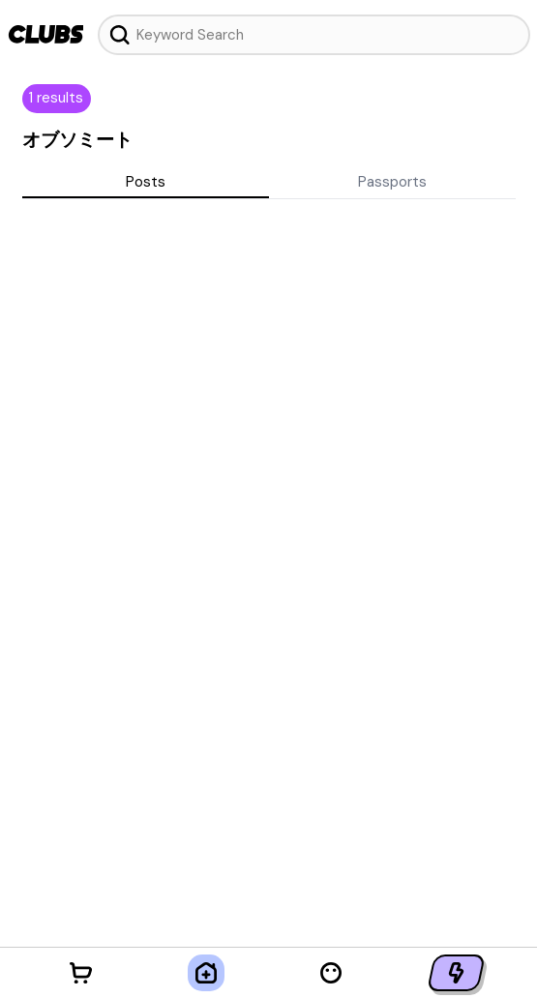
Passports (392, 181)
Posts (145, 181)
